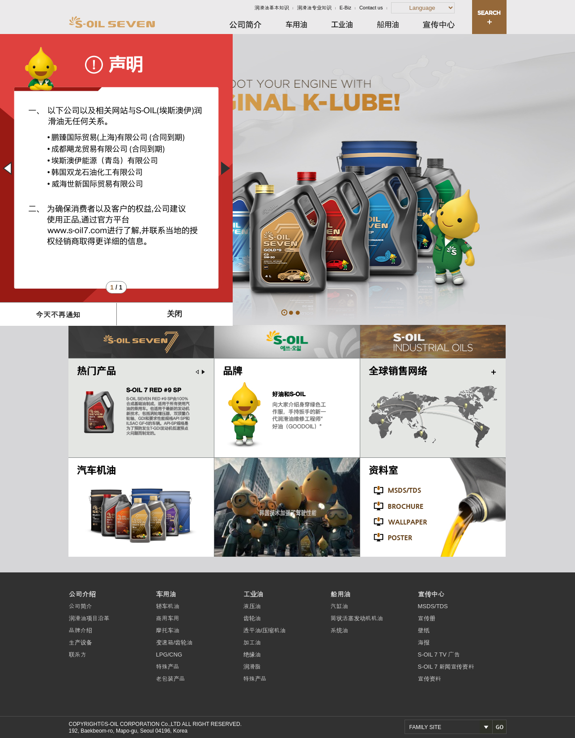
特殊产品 (167, 666)
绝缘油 (252, 654)
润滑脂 (252, 666)
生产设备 (80, 642)
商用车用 (167, 618)
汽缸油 (339, 606)
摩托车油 (167, 630)
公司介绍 (82, 594)
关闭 (174, 314)
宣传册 (426, 618)
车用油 (166, 594)
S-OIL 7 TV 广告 (439, 654)
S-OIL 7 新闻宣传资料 (446, 666)
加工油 (252, 642)
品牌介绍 (80, 630)
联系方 (77, 654)
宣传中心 (431, 594)
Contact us (371, 7)
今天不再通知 (58, 315)
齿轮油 (252, 618)
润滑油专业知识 (314, 7)
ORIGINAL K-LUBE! (284, 312)
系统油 (339, 630)
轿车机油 (167, 606)
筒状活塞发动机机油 (357, 618)
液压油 (252, 606)
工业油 (253, 594)
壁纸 (424, 630)
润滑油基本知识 (272, 7)
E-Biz (345, 7)
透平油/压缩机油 (264, 630)
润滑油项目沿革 (89, 618)
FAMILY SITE (425, 727)
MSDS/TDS (433, 606)
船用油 (341, 594)
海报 (424, 642)
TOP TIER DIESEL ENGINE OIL (297, 312)
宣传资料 (429, 678)
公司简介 (80, 606)
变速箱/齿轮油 (174, 642)
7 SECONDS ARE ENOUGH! (291, 312)
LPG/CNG (169, 654)
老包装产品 (170, 678)
